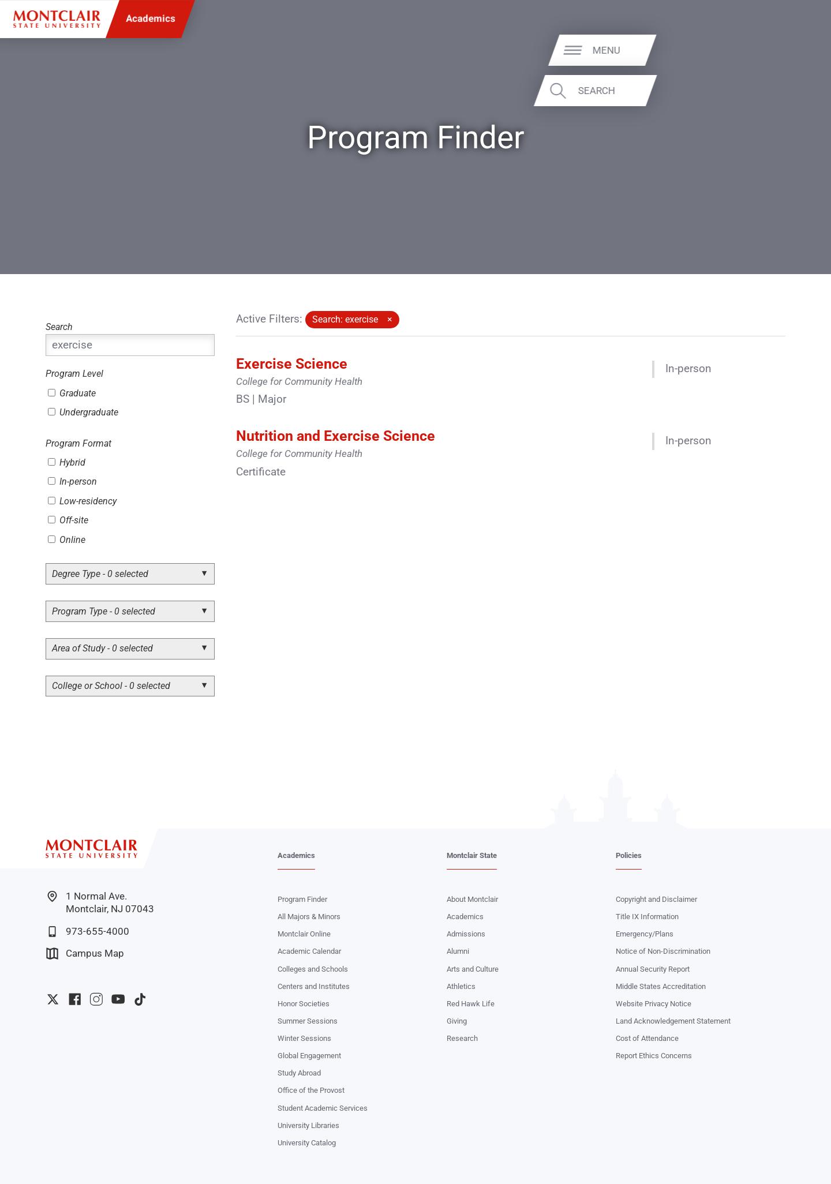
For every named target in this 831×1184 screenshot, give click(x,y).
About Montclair (472, 899)
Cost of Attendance (647, 1038)
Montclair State (472, 855)
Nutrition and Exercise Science (335, 436)
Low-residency (82, 501)
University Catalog (307, 1142)
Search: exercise (345, 319)
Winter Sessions (304, 1038)
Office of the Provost (311, 1090)
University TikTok (140, 999)
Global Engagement (309, 1055)
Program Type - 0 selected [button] (103, 611)
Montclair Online (304, 934)
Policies (629, 855)
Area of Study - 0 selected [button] (102, 648)
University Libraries (308, 1125)
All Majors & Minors (309, 916)
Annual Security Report (653, 969)
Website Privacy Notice (653, 1003)
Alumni (458, 951)
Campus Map (85, 953)
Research (462, 1038)
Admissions (466, 934)
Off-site (68, 520)
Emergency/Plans (644, 934)
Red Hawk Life (471, 1003)
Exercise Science (291, 363)
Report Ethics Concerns (654, 1055)
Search (783, 90)
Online (66, 539)
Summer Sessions (308, 1021)
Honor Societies (304, 1003)
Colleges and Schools (313, 969)
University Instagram (96, 999)
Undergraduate (83, 412)
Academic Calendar (309, 951)
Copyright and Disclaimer (656, 899)
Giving (457, 1021)
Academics (150, 18)
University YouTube (118, 999)
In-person (72, 481)
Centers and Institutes (314, 986)
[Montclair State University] (57, 19)
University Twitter (52, 999)
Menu (793, 49)
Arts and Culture (473, 969)
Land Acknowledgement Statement (673, 1021)
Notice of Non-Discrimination (663, 951)
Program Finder (302, 899)
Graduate (72, 393)
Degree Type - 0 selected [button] (100, 573)
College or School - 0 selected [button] (111, 685)
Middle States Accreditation (661, 986)
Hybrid (66, 462)
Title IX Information (647, 916)
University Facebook (74, 999)
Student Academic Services (323, 1108)
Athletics (461, 986)
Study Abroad (299, 1073)
